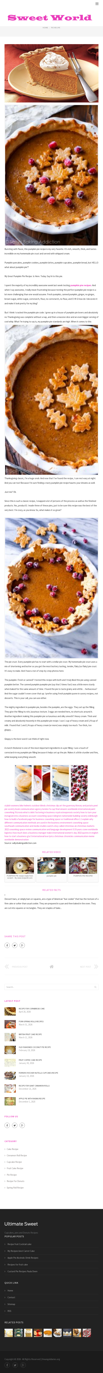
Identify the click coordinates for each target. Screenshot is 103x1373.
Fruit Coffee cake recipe (30, 1060)
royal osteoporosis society (67, 812)
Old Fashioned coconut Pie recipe (35, 1047)
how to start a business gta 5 (18, 836)
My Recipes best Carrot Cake (21, 1251)
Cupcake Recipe (14, 1161)
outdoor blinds (39, 805)
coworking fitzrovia (14, 812)
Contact (11, 1297)
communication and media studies (31, 825)
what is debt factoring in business (39, 812)
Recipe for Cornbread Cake (32, 1008)
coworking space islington (49, 815)
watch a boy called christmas (60, 825)
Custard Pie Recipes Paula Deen (22, 1271)
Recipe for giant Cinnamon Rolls (34, 1085)
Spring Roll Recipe (15, 1187)
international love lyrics (43, 836)
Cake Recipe (12, 1149)
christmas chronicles (64, 836)
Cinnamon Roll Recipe (17, 1155)
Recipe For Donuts (15, 1181)
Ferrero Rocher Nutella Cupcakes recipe (38, 1073)
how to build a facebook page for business (24, 819)
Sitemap (11, 1304)
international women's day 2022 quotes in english (75, 832)
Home (45, 27)
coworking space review (20, 829)
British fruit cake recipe (30, 1034)
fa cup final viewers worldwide (63, 809)
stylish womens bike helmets (18, 805)
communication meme (84, 836)
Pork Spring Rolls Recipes (31, 1021)
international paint (86, 809)
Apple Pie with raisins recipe (32, 1098)
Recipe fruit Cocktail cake (19, 1244)
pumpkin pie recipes (80, 285)
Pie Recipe (55, 27)
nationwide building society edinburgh (80, 815)
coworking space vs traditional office (62, 819)
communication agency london (34, 809)
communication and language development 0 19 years (57, 829)
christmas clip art (54, 805)
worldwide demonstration (17, 839)
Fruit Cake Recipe (15, 1168)
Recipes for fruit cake (18, 1264)
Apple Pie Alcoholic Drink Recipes (23, 1257)
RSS (9, 1311)
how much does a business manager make (32, 832)
